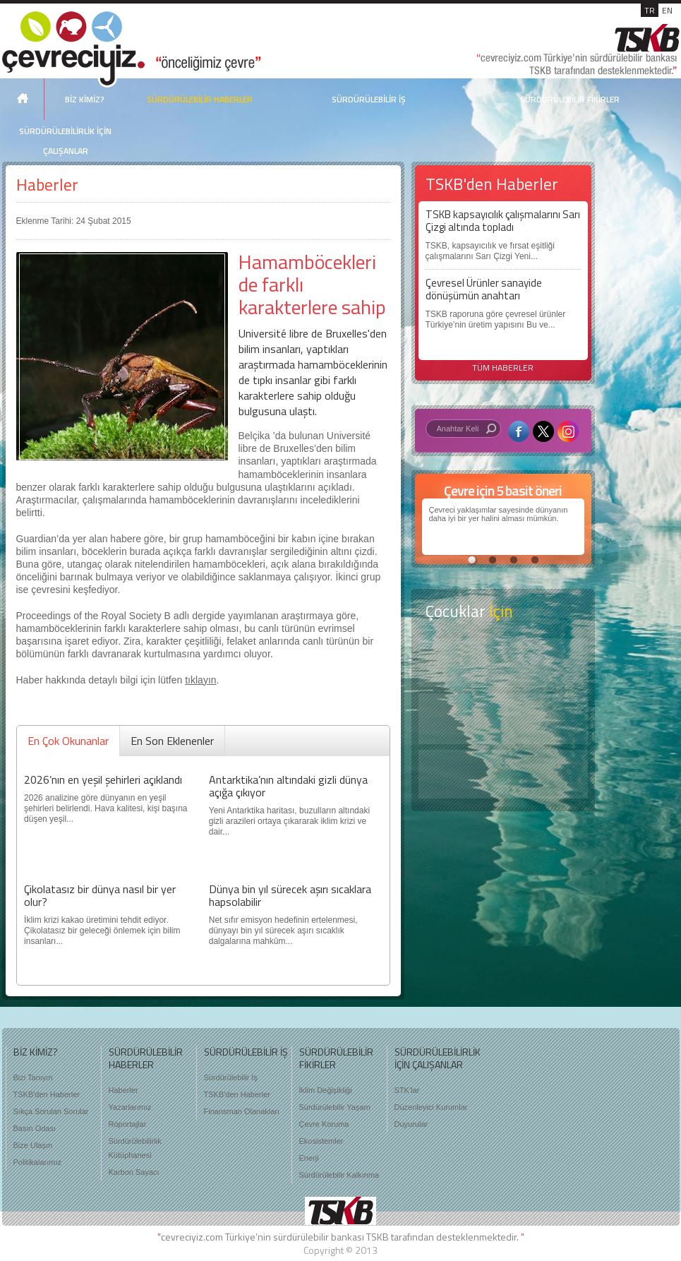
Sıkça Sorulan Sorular (51, 1111)
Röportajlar (128, 1124)
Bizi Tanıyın (33, 1077)
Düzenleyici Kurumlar (431, 1107)
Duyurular (411, 1124)
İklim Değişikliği (325, 1090)
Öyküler (503, 718)
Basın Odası (34, 1128)
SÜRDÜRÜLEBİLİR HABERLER (200, 99)
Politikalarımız (37, 1162)
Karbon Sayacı (134, 1172)
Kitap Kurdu (503, 774)
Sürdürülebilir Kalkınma (339, 1175)
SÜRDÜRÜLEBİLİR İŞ (369, 99)
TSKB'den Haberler (46, 1094)
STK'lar (407, 1090)
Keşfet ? (503, 662)
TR (649, 10)
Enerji (309, 1158)
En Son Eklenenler (172, 740)
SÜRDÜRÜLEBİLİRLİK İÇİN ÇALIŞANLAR (65, 140)
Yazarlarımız (130, 1107)
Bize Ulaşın (33, 1145)
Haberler (47, 184)
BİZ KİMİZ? (84, 99)
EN (667, 10)
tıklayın (200, 680)
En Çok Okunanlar (68, 740)
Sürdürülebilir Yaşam (334, 1107)
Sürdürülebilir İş (231, 1077)
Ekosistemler (321, 1141)
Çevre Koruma (324, 1124)
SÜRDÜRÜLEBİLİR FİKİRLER (570, 99)
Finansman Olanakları (242, 1111)
